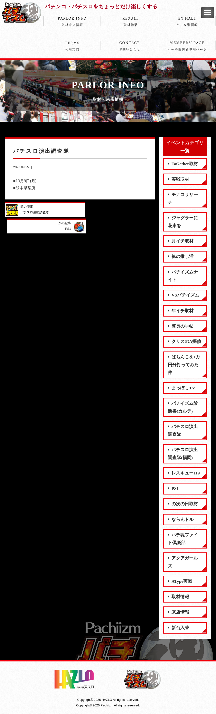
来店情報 (178, 612)
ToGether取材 (183, 163)
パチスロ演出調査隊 (183, 430)
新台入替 (178, 627)
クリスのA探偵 (184, 341)
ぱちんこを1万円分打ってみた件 (184, 364)
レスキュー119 (184, 473)
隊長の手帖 (180, 326)
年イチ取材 (180, 310)
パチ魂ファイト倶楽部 (183, 538)
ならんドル (180, 519)
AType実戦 (180, 581)
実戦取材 (178, 179)
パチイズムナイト (183, 276)
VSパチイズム (183, 295)
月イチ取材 (180, 241)
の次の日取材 (183, 503)
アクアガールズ (183, 562)
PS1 (173, 488)
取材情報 (178, 596)
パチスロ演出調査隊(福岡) (183, 453)
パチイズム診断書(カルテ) (183, 407)
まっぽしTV (181, 387)
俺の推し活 (180, 256)
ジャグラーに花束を (183, 221)
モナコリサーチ (183, 198)
